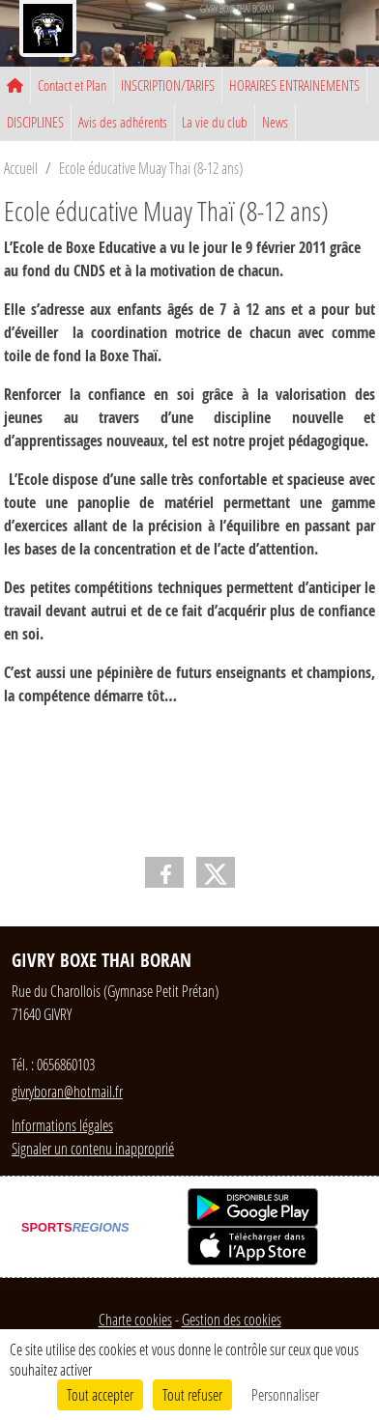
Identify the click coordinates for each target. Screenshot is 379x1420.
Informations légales (62, 1125)
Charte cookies (135, 1319)
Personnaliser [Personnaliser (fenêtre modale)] (285, 1394)
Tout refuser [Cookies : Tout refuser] (192, 1394)
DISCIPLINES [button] (35, 121)
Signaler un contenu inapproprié (93, 1148)
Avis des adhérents (122, 121)
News (275, 121)
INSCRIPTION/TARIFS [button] (168, 85)
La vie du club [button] (215, 121)
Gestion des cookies (231, 1319)
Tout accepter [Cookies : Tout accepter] (100, 1394)
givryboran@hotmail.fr (67, 1091)
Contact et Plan (72, 85)
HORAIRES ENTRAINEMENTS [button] (294, 85)
